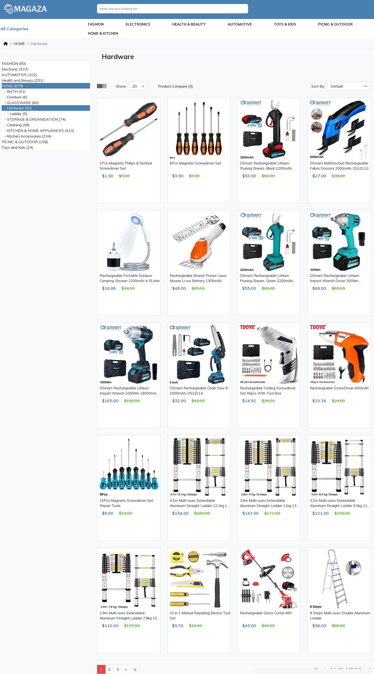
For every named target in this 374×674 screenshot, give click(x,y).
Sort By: (318, 86)
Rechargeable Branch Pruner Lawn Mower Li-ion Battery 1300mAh (198, 278)
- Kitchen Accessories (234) (26, 136)
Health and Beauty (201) (23, 80)
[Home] (6, 43)
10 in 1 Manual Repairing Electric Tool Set (200, 616)
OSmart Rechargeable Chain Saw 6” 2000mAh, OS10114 (199, 391)
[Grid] (99, 86)
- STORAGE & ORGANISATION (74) (34, 119)
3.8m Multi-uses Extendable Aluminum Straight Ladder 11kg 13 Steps (268, 503)
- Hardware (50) (17, 108)
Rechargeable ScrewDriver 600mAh (339, 388)
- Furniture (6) (14, 97)
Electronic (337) (15, 69)
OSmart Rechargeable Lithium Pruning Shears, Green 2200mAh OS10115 (266, 278)
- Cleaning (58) (16, 125)
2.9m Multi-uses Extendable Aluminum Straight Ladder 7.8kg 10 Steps (128, 616)
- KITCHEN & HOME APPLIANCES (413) (38, 130)
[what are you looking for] (173, 8)
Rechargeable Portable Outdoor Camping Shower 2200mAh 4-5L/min (130, 278)
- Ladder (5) (14, 113)
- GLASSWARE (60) (20, 102)
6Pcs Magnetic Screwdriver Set (195, 163)
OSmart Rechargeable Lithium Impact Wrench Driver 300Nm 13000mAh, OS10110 (334, 278)
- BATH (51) (14, 91)
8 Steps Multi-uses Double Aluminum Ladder (340, 616)
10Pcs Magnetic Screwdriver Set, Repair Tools (127, 503)
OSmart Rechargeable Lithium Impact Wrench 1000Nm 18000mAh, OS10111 (129, 391)
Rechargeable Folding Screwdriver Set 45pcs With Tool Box (268, 391)
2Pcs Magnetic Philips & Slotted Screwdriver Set (126, 166)
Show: (121, 86)
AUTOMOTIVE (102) (19, 74)
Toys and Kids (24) (17, 147)
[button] (96, 24)
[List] (104, 86)
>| (134, 669)
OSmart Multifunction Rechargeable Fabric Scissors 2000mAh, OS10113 (339, 166)
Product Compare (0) (175, 86)
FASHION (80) (14, 63)
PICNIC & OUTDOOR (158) (25, 141)
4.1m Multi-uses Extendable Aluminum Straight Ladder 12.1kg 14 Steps (199, 503)
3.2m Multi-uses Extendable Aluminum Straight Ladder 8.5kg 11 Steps (338, 503)
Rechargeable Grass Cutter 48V (266, 613)
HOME (19, 43)
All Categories (14, 28)
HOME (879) (12, 85)
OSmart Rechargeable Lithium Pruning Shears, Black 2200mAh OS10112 (266, 166)
